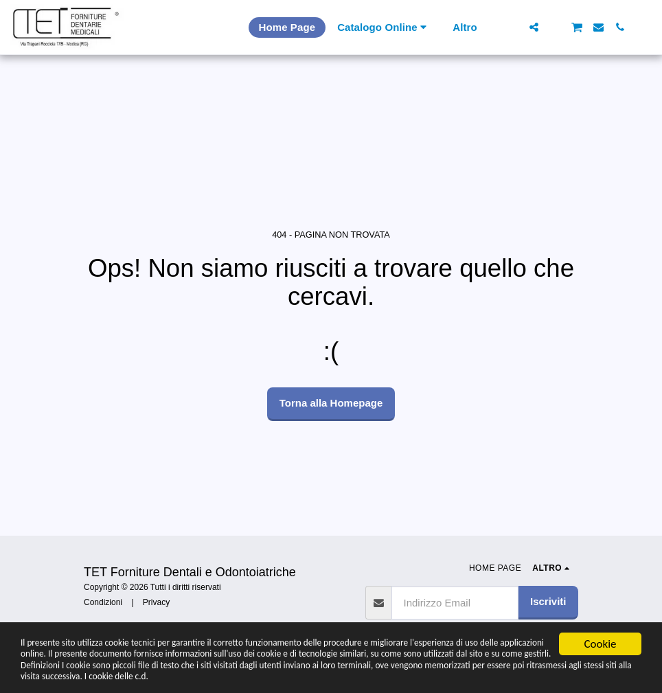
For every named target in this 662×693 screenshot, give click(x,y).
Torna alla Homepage (331, 403)
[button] (513, 27)
